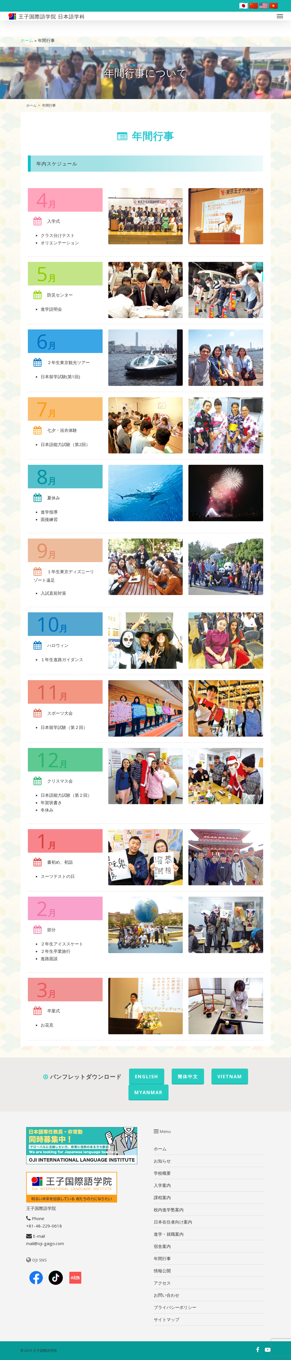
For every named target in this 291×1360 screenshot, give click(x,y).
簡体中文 (188, 1076)
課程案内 (162, 1197)
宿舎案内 (162, 1246)
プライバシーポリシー (175, 1307)
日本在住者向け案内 (173, 1222)
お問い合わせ (166, 1295)
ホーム (26, 40)
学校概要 (162, 1173)
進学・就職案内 (169, 1234)
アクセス (162, 1283)
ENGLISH (146, 1076)
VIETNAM (229, 1076)
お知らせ (162, 1161)
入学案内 (162, 1185)
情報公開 (162, 1270)
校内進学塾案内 (169, 1209)
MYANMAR (148, 1092)
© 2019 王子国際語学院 (38, 1350)
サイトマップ (166, 1319)
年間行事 (162, 1258)
